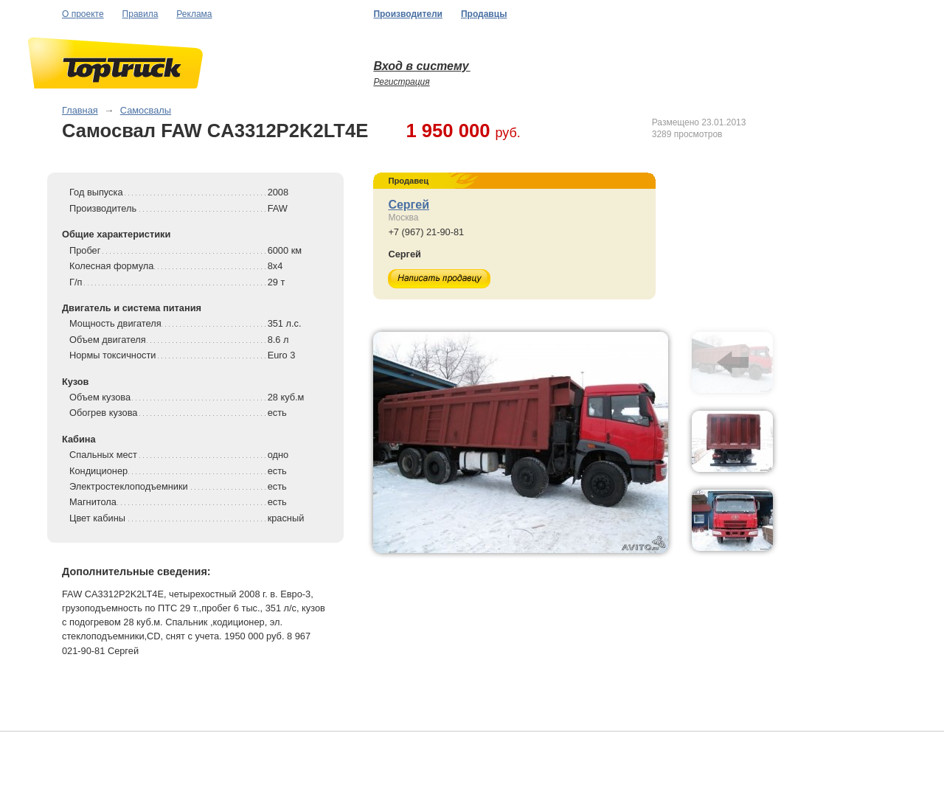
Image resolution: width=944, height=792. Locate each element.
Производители (407, 14)
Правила (140, 14)
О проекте (83, 14)
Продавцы (484, 14)
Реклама (194, 14)
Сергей (408, 204)
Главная (80, 110)
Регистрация (401, 82)
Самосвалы (145, 110)
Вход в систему (421, 66)
